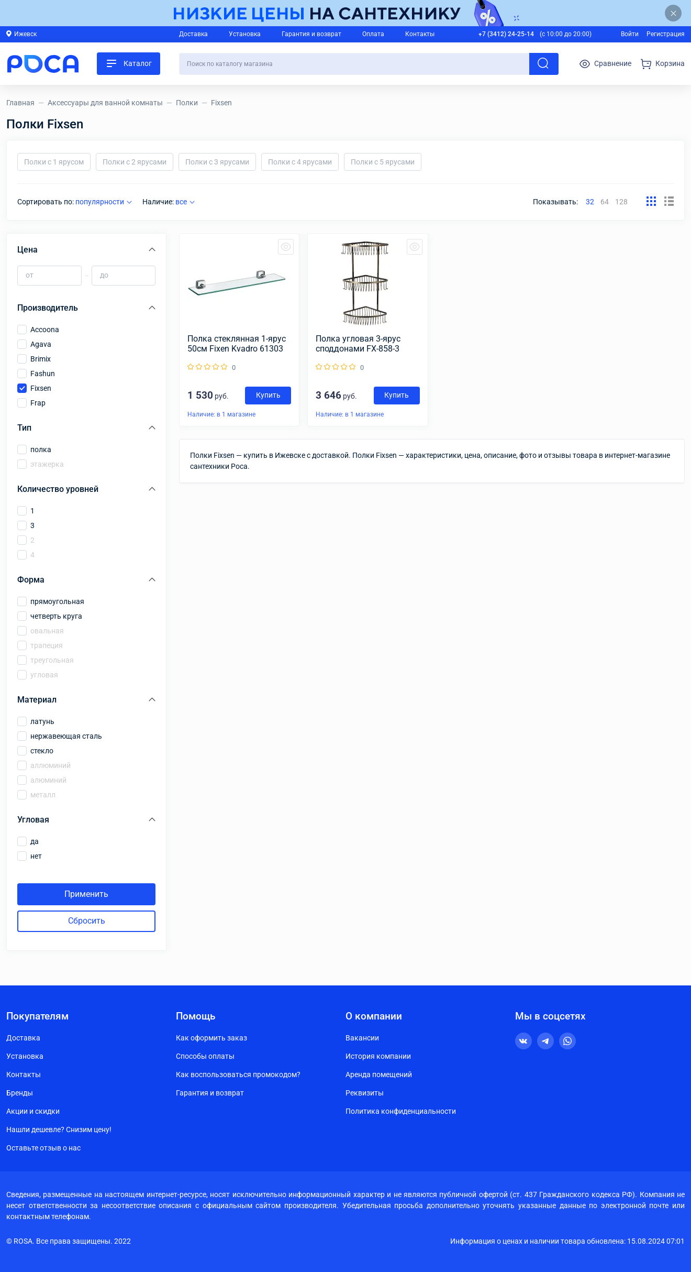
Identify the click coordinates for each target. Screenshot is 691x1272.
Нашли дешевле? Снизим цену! (59, 1129)
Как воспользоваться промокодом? (238, 1074)
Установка (245, 34)
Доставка (193, 34)
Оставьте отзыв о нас (43, 1148)
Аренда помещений (379, 1074)
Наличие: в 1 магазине (221, 414)
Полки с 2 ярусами (134, 162)
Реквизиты (365, 1093)
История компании (378, 1056)
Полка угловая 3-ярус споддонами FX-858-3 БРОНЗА (358, 344)
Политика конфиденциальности (401, 1111)
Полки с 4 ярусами (300, 162)
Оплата (373, 34)
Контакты (419, 34)
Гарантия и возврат (311, 34)
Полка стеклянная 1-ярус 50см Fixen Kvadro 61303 (236, 344)
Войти (630, 34)
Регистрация (666, 34)
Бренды (19, 1093)
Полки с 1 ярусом (54, 162)
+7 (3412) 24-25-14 (506, 34)
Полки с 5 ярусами (383, 162)
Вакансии (362, 1038)
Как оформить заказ (211, 1038)
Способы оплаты (205, 1056)
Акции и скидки (33, 1111)
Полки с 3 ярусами (217, 162)
